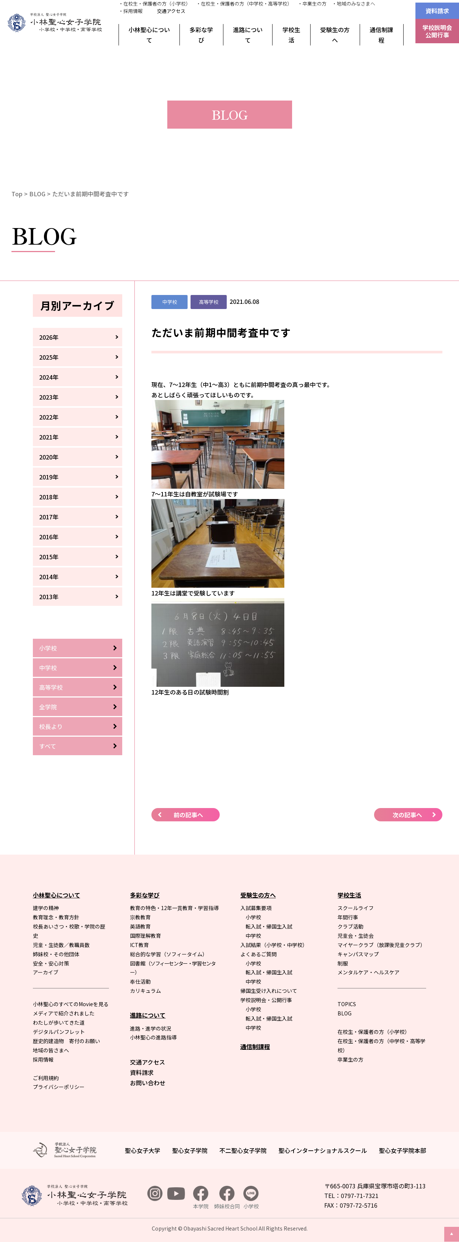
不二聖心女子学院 (243, 1150)
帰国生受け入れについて (268, 990)
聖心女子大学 (142, 1150)
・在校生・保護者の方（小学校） (155, 3)
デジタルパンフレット (59, 1031)
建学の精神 (46, 908)
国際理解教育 (145, 935)
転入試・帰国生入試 (269, 926)
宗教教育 (140, 917)
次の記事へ (407, 814)
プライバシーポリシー (59, 1086)
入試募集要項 (255, 908)
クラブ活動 (350, 926)
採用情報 (43, 1059)
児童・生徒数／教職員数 (61, 945)
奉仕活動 (140, 981)
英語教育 (140, 926)
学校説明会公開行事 (437, 31)
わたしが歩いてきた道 (59, 1022)
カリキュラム (145, 990)
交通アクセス (171, 10)
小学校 (48, 648)
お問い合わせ (147, 1082)
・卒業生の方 (312, 3)
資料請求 (437, 10)
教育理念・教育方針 (56, 917)
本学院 (201, 1198)
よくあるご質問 (258, 954)
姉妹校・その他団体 (56, 954)
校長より (51, 726)
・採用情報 (131, 10)
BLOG (37, 193)
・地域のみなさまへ (353, 3)
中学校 (48, 667)
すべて (47, 746)
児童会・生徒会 (356, 935)
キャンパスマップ (358, 954)
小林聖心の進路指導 (153, 1037)
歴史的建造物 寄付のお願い (66, 1041)
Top (17, 193)
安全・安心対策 (51, 963)
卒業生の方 (350, 1059)
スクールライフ (356, 908)
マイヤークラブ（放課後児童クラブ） (381, 945)
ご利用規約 (46, 1078)
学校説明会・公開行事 (266, 1000)
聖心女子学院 (190, 1150)
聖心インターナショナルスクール (322, 1150)
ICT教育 (139, 945)
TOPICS (347, 1004)
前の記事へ (188, 814)
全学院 (48, 706)
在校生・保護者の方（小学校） (374, 1031)
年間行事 (348, 917)
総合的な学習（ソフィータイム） (169, 954)
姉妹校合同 (227, 1198)
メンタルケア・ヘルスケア (369, 972)
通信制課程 (381, 34)
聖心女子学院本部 (402, 1150)
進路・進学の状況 (150, 1028)
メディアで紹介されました (64, 1013)
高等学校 (51, 687)
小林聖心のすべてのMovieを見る (71, 1004)
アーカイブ (45, 972)
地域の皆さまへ (51, 1050)
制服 (343, 963)
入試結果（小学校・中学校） (274, 945)
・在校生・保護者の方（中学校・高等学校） (244, 3)
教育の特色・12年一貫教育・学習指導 (174, 908)
